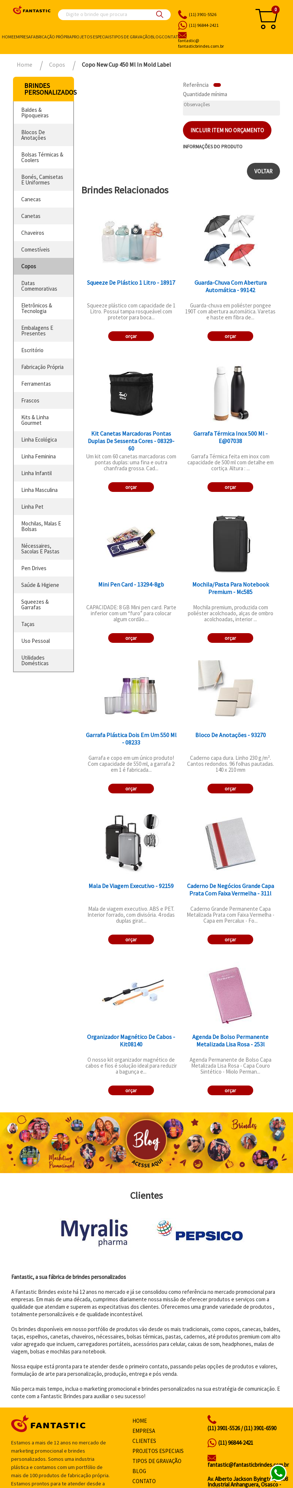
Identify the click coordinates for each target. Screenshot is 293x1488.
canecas (31, 199)
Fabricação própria (51, 37)
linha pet (32, 506)
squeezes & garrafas (35, 604)
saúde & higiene (40, 584)
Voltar (263, 171)
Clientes (144, 1440)
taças (28, 624)
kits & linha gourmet (35, 420)
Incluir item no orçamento (227, 130)
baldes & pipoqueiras (35, 112)
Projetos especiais (92, 37)
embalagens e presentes (37, 330)
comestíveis (35, 249)
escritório (32, 350)
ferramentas (36, 383)
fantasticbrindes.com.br (212, 43)
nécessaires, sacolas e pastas (40, 548)
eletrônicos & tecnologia (36, 308)
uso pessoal (35, 640)
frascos (30, 400)
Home (8, 37)
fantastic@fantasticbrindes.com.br (248, 1464)
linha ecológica (39, 439)
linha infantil (36, 473)
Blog (156, 37)
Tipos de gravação (131, 37)
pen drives (33, 568)
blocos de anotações (33, 135)
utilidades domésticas (35, 660)
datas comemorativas (39, 285)
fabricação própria (42, 366)
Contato (171, 37)
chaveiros (32, 232)
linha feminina (38, 456)
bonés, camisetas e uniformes (42, 179)
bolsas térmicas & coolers (42, 157)
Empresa (22, 37)
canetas (31, 215)
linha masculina (39, 489)
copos (28, 266)
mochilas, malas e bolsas (41, 526)
